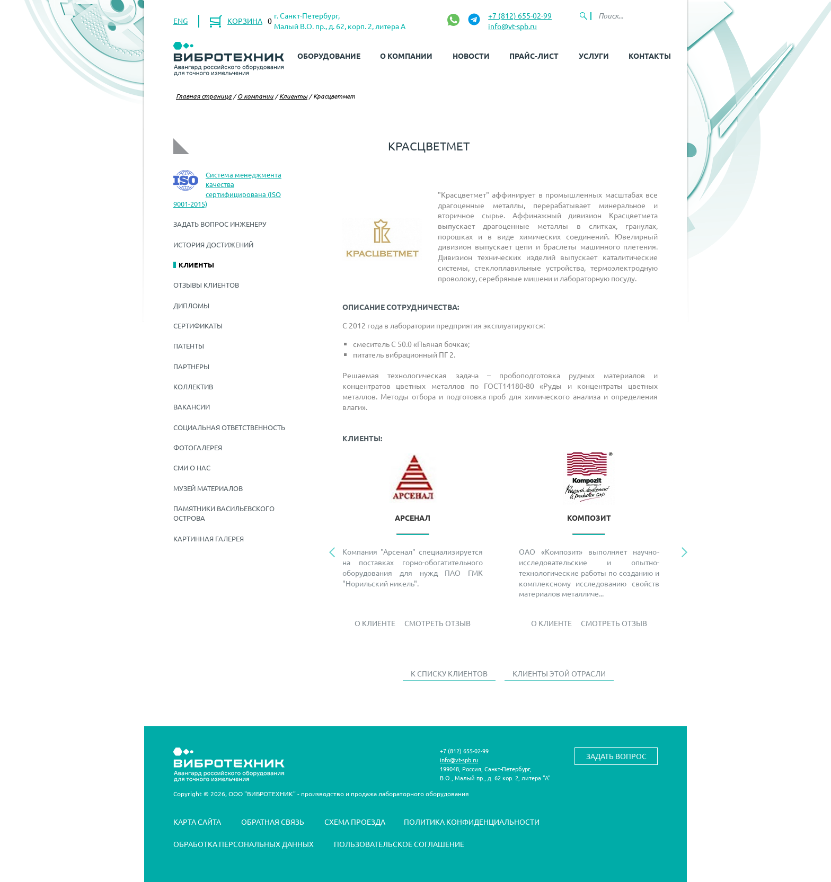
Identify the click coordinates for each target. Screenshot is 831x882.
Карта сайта (197, 821)
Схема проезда (354, 821)
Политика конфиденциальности (472, 821)
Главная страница (204, 96)
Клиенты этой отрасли (559, 673)
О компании (406, 55)
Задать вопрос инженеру (220, 223)
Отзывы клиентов (206, 284)
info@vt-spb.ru (512, 26)
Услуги (594, 55)
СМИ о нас (191, 467)
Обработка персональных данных (243, 844)
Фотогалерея (197, 447)
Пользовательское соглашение (399, 844)
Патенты (188, 345)
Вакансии (191, 406)
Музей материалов (208, 488)
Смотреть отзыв (437, 623)
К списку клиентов (449, 673)
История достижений (213, 244)
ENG (180, 20)
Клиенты (293, 96)
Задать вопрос (616, 756)
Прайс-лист (534, 55)
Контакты (650, 55)
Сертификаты (198, 325)
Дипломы (191, 305)
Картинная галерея (208, 538)
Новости (471, 55)
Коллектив (193, 386)
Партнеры (191, 366)
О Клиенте (375, 623)
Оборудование (328, 55)
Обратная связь (272, 821)
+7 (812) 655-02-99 (520, 15)
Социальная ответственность (229, 427)
